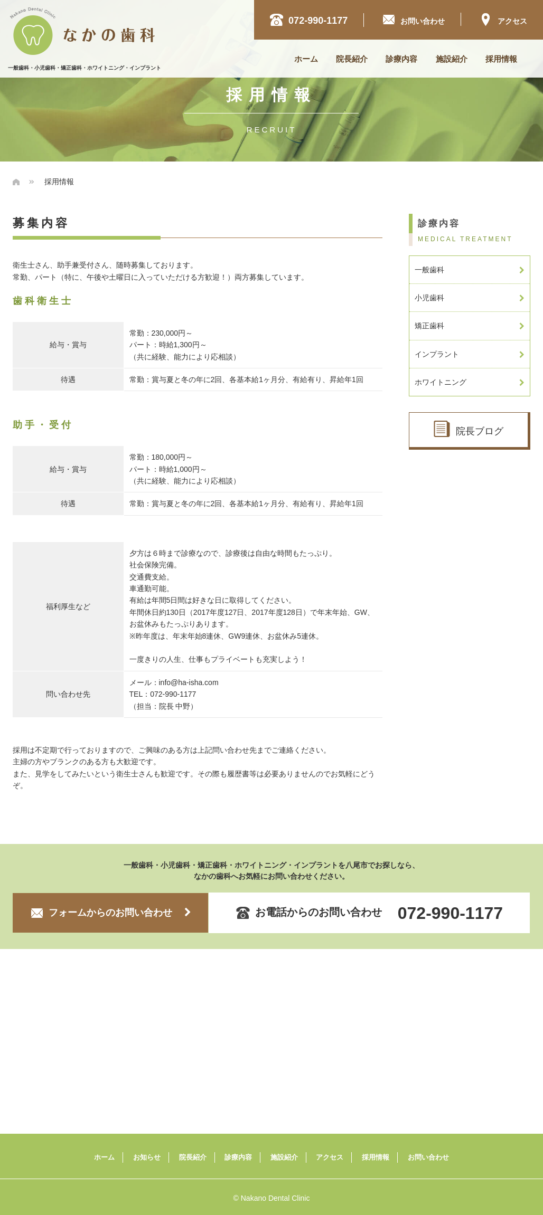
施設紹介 (451, 58)
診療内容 (401, 58)
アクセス (503, 19)
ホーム (306, 58)
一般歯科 (470, 269)
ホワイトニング (470, 382)
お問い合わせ (428, 1157)
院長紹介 (352, 58)
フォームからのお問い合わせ (110, 912)
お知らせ (147, 1157)
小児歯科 (470, 297)
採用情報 (501, 58)
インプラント (470, 354)
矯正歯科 (470, 325)
